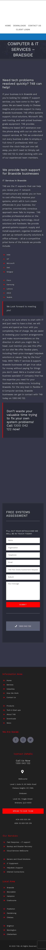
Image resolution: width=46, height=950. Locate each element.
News (9, 723)
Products (10, 706)
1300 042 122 (18, 398)
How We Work (12, 693)
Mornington (11, 930)
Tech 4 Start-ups (14, 710)
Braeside (10, 888)
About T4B (11, 714)
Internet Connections (15, 872)
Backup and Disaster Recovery (19, 846)
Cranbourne (11, 900)
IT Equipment (12, 863)
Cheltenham (12, 934)
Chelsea (10, 917)
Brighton (10, 926)
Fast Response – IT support (18, 842)
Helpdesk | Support (15, 868)
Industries (11, 689)
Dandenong (11, 913)
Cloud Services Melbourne (17, 851)
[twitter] (30, 740)
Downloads (11, 719)
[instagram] (23, 740)
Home (9, 680)
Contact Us (11, 697)
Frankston (11, 909)
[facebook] (16, 740)
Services (10, 685)
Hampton (11, 896)
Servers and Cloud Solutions (18, 859)
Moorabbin (11, 892)
